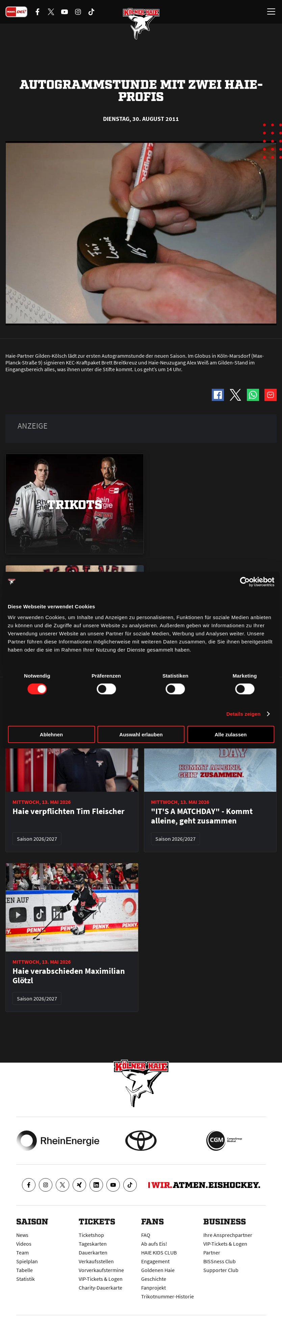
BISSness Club (219, 1261)
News (22, 1235)
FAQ (145, 1235)
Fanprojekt (153, 1287)
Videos (23, 1243)
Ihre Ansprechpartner (227, 1235)
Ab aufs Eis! (154, 1243)
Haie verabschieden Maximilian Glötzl (68, 975)
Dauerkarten (93, 1252)
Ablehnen (51, 734)
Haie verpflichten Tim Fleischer (68, 811)
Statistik (25, 1278)
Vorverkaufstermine (101, 1270)
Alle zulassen (230, 734)
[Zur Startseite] (141, 23)
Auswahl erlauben (140, 734)
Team (22, 1252)
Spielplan (27, 1261)
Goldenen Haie (158, 1270)
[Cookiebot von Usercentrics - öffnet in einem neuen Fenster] (244, 582)
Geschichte (153, 1278)
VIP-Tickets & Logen (101, 1278)
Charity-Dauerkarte (100, 1287)
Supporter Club (220, 1270)
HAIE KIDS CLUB (159, 1252)
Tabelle (24, 1270)
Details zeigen (243, 714)
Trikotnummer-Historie (167, 1296)
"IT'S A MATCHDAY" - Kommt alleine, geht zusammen (202, 816)
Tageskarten (93, 1243)
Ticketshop (91, 1235)
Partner (211, 1252)
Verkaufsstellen (96, 1261)
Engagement (155, 1261)
